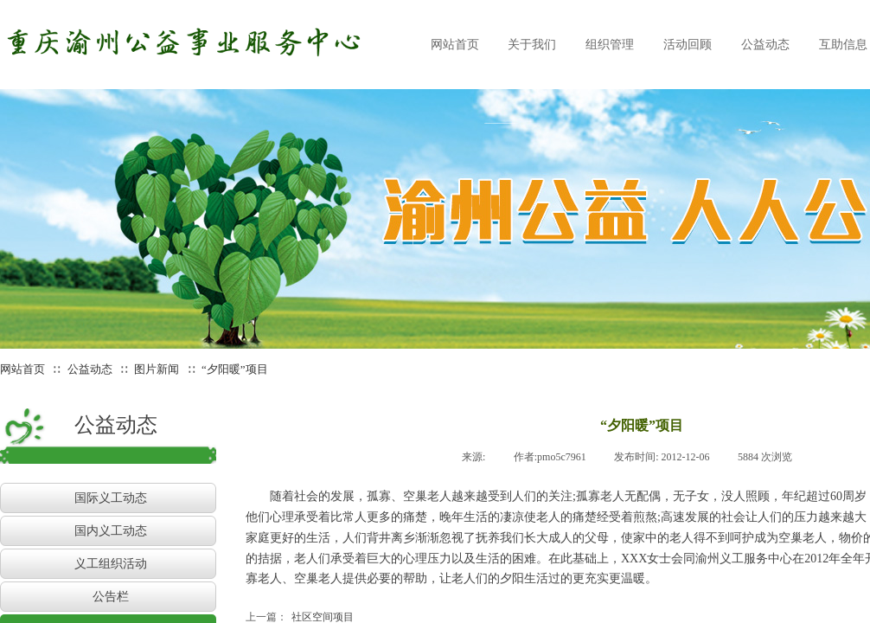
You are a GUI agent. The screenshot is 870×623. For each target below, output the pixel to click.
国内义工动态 (110, 530)
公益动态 (89, 369)
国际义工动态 (110, 497)
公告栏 (111, 596)
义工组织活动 (110, 563)
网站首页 (22, 369)
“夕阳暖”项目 (235, 369)
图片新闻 (156, 369)
